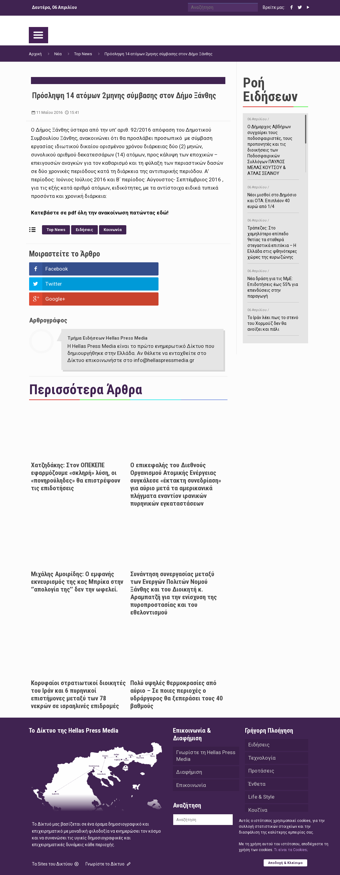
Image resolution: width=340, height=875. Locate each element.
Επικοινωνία (191, 757)
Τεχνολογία (262, 728)
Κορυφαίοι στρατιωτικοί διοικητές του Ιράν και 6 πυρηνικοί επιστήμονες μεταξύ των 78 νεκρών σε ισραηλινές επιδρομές (78, 664)
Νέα (58, 54)
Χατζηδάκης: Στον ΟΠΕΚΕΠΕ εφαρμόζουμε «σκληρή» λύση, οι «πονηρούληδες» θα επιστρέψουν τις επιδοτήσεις (75, 446)
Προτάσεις (261, 742)
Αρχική (35, 54)
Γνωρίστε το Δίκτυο (109, 833)
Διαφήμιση (189, 743)
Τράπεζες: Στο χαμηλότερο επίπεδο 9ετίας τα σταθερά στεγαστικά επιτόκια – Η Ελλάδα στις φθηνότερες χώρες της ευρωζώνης (273, 238)
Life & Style (261, 769)
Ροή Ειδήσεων (270, 90)
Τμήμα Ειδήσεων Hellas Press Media (107, 308)
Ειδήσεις (84, 229)
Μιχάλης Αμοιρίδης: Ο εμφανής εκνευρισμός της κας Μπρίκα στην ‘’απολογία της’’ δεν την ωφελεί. (77, 551)
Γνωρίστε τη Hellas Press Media (205, 726)
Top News (83, 54)
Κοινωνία (113, 229)
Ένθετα (257, 755)
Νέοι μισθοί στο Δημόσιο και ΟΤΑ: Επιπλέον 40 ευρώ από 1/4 (273, 196)
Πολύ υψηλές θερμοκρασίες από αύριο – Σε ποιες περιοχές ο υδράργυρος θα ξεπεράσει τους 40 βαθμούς (176, 664)
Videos (256, 809)
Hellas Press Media (108, 862)
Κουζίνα (257, 782)
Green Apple (207, 862)
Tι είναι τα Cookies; (291, 849)
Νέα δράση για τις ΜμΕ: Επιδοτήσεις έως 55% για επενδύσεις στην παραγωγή (273, 283)
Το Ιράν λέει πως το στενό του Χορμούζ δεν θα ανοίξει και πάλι (273, 319)
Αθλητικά (259, 796)
